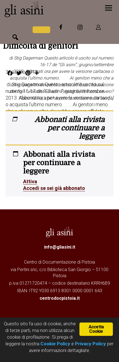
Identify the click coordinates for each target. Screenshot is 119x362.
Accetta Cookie (96, 329)
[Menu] (108, 7)
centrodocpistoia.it (60, 298)
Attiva (30, 181)
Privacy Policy (90, 343)
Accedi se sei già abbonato (54, 188)
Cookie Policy (54, 343)
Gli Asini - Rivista (40, 9)
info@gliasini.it (59, 247)
